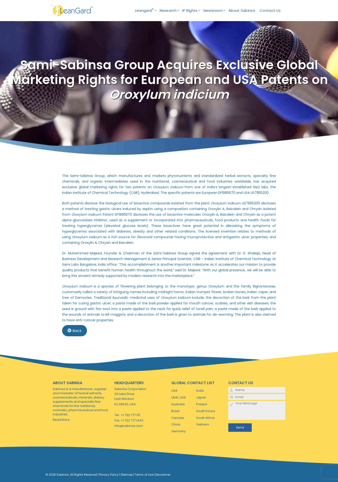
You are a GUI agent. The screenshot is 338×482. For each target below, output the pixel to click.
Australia (178, 404)
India (200, 390)
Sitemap (126, 475)
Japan (201, 397)
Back (75, 330)
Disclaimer (162, 475)
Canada (177, 418)
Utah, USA (178, 397)
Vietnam (202, 424)
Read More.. (62, 419)
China (175, 424)
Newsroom (216, 11)
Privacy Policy (108, 475)
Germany (178, 431)
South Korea (205, 411)
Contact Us (270, 10)
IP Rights (192, 11)
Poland (201, 404)
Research (171, 11)
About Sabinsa (242, 10)
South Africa (205, 418)
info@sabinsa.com (128, 426)
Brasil (175, 411)
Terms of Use (144, 475)
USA (174, 390)
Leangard (147, 11)
